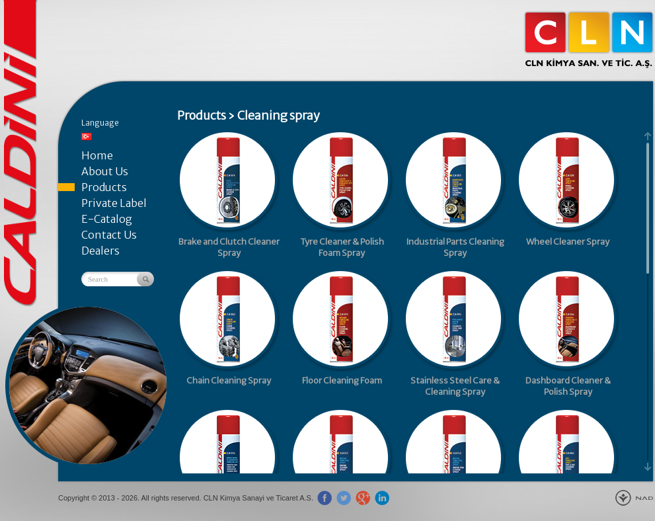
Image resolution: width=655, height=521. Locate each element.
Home (97, 155)
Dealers (100, 250)
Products (104, 187)
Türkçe (86, 136)
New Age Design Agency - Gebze (634, 498)
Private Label (114, 203)
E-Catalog (106, 218)
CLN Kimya (589, 39)
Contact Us (109, 234)
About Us (104, 171)
